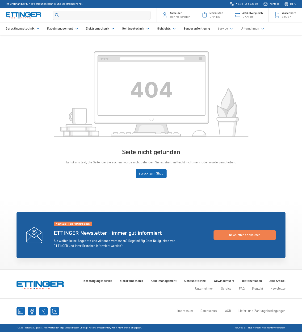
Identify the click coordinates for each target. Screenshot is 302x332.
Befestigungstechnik (98, 281)
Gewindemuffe (224, 281)
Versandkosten (72, 328)
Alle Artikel (277, 281)
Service (226, 288)
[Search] (102, 15)
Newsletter (278, 288)
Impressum (185, 311)
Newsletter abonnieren (244, 235)
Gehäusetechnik (195, 281)
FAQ (242, 288)
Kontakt (257, 288)
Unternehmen (204, 288)
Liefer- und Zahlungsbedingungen (262, 311)
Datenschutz (209, 311)
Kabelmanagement (164, 281)
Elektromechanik (131, 281)
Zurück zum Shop (151, 173)
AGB (228, 311)
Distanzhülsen (252, 281)
